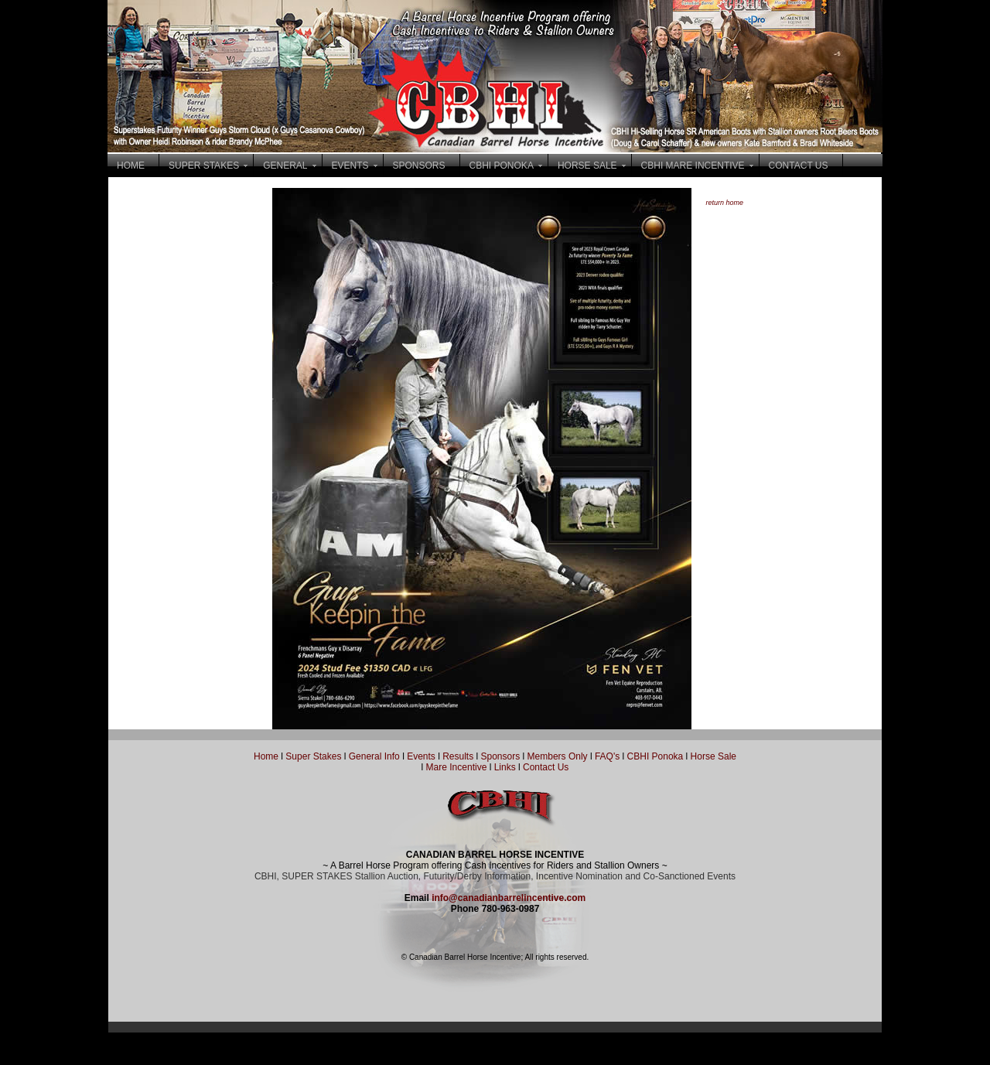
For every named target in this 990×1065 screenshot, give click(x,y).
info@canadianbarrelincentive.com (508, 898)
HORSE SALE (587, 165)
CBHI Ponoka (655, 756)
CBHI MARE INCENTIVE (693, 165)
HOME (131, 165)
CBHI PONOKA (501, 165)
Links (503, 767)
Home (266, 756)
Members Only (558, 756)
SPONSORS (419, 165)
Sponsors (501, 756)
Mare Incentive (456, 767)
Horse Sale (713, 756)
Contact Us (545, 767)
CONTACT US (798, 165)
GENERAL (285, 165)
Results (457, 756)
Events (421, 756)
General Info (375, 756)
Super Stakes (313, 756)
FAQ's (607, 756)
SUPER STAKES (204, 165)
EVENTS (350, 165)
